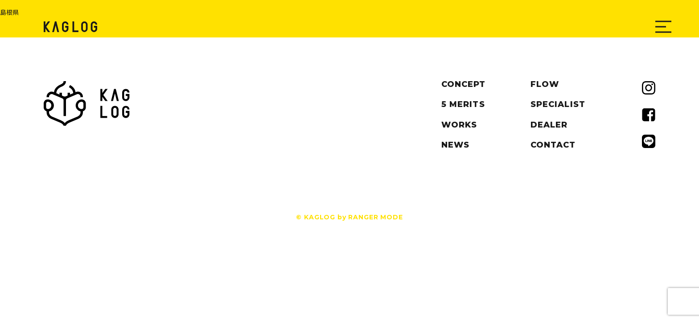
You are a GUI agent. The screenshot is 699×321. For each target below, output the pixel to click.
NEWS (455, 145)
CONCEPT (463, 84)
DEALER (548, 125)
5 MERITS (463, 104)
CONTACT (553, 145)
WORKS (459, 125)
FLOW (544, 84)
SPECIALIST (557, 104)
